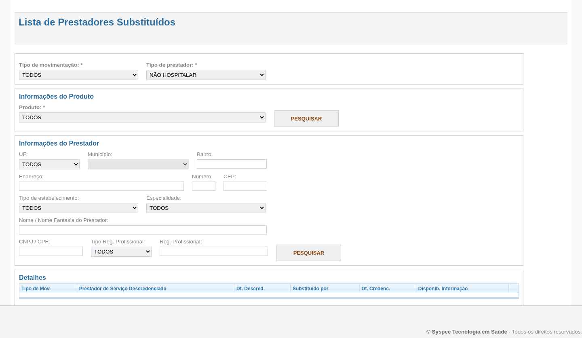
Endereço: (31, 176)
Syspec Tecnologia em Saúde (469, 332)
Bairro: (205, 154)
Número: (202, 176)
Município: (100, 154)
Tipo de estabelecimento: (49, 198)
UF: (23, 154)
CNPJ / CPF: (34, 242)
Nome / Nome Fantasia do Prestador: (63, 220)
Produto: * (32, 107)
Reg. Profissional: (181, 242)
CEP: (230, 176)
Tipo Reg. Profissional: (118, 242)
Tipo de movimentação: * (51, 65)
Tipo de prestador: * (171, 65)
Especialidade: (163, 198)
